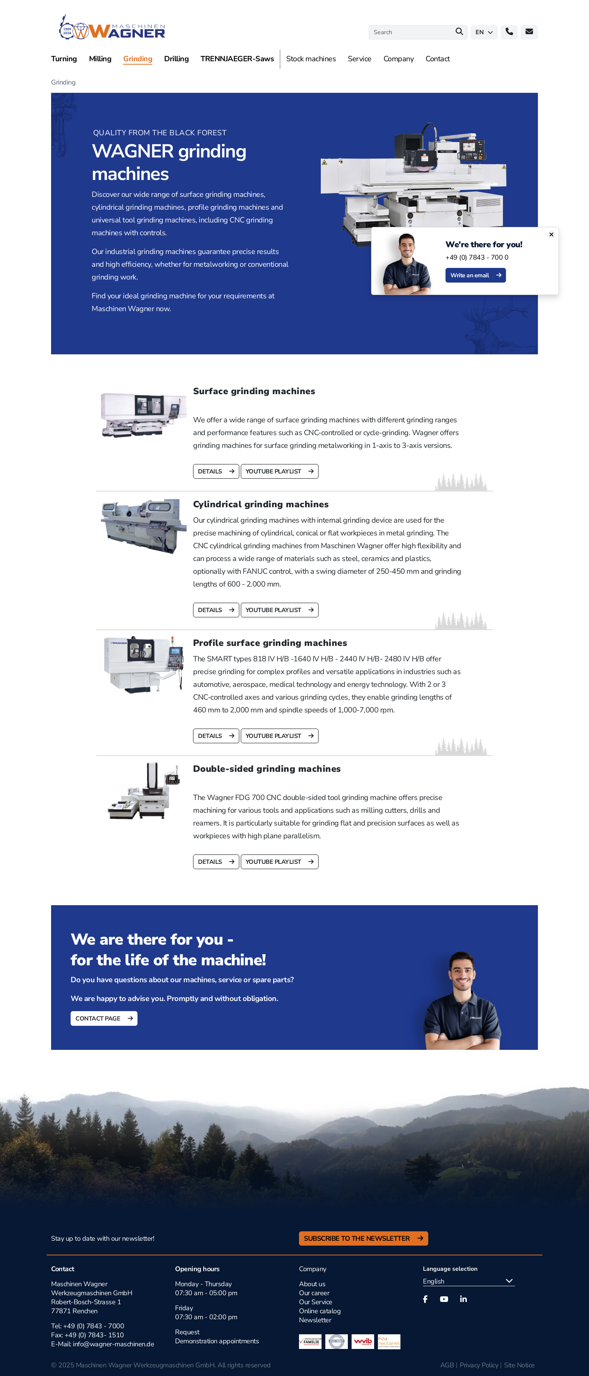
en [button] (484, 32)
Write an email (474, 275)
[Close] (555, 234)
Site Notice (519, 1365)
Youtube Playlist (274, 471)
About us (312, 1283)
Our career (314, 1292)
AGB (447, 1365)
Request (187, 1332)
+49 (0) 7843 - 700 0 (481, 257)
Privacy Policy (479, 1365)
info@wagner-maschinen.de (112, 1344)
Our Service (315, 1301)
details (210, 471)
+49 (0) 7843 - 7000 (93, 1326)
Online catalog (320, 1311)
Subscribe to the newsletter (357, 1238)
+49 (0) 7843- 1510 (94, 1335)
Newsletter (315, 1320)
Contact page (99, 1019)
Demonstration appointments (217, 1341)
